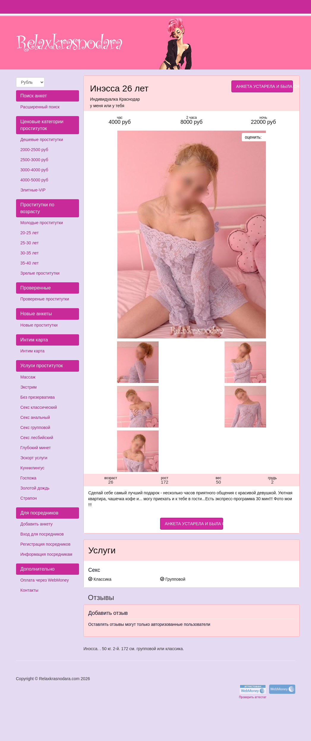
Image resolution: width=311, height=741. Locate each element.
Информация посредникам (46, 554)
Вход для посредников (42, 534)
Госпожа (28, 478)
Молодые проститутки (41, 222)
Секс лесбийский (36, 437)
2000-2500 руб (34, 149)
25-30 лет (29, 242)
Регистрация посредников (45, 544)
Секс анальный (35, 417)
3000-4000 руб (34, 169)
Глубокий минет (35, 447)
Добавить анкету (36, 524)
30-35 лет (29, 253)
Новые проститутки (39, 325)
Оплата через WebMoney (44, 580)
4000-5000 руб (34, 180)
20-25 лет (29, 232)
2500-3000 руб (34, 159)
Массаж (28, 377)
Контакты (29, 590)
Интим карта (32, 351)
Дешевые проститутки (41, 139)
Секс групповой (35, 427)
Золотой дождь (35, 488)
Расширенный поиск (40, 106)
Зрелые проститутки (40, 273)
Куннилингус (32, 468)
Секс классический (38, 407)
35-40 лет (29, 263)
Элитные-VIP (33, 190)
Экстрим (28, 387)
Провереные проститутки (44, 299)
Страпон (28, 498)
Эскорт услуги (34, 457)
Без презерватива (37, 397)
